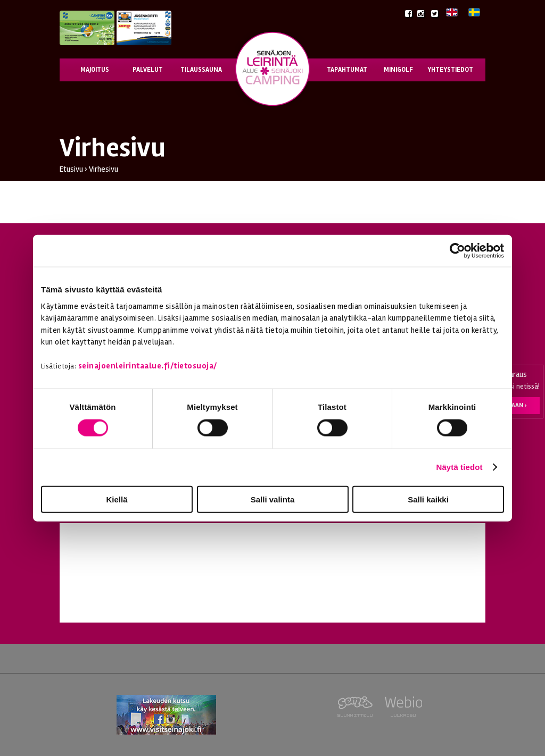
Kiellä (116, 498)
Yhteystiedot (450, 69)
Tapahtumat (347, 69)
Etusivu (71, 169)
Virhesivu (103, 169)
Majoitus (94, 69)
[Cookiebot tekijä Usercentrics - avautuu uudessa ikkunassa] (457, 251)
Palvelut (148, 69)
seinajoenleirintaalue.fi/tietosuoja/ (147, 366)
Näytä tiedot (459, 467)
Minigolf (398, 69)
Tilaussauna (201, 69)
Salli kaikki (428, 498)
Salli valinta (273, 498)
